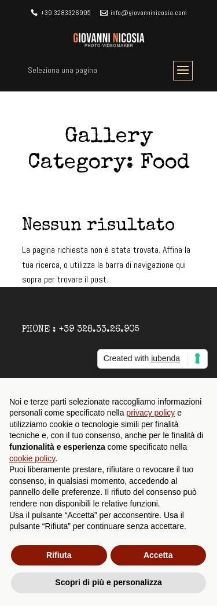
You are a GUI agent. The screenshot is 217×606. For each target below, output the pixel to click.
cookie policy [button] (32, 458)
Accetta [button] (158, 555)
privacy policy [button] (150, 412)
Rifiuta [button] (59, 555)
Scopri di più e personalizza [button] (108, 582)
